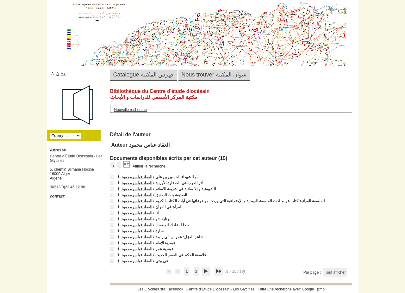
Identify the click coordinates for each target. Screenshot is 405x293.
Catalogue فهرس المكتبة (143, 74)
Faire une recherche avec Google (286, 289)
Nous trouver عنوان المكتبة (214, 74)
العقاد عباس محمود (137, 177)
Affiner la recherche (149, 166)
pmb (320, 289)
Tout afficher (335, 272)
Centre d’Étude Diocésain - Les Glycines (221, 289)
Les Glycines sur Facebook (160, 289)
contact (57, 196)
